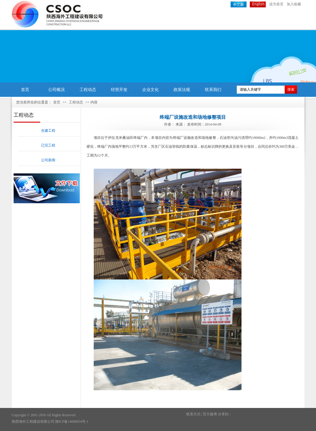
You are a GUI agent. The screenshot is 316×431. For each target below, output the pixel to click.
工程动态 (88, 89)
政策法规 (182, 89)
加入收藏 (294, 4)
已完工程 (48, 145)
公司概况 (56, 89)
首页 (25, 89)
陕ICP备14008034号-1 (72, 421)
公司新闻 (48, 160)
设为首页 (276, 4)
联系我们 (213, 89)
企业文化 (150, 89)
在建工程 (48, 131)
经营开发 (119, 89)
